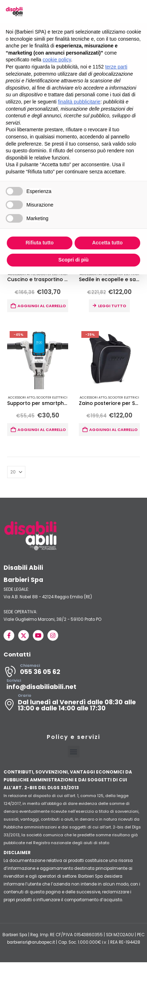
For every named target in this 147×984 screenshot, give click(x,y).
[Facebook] (9, 635)
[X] (23, 635)
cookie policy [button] (57, 59)
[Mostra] (16, 472)
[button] (74, 752)
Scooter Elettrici (51, 397)
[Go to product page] (37, 359)
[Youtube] (38, 635)
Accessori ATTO (21, 397)
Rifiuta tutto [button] (40, 242)
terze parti (116, 67)
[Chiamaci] (73, 671)
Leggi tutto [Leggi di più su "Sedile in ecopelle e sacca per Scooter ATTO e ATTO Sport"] (112, 306)
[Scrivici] (73, 686)
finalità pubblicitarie (79, 102)
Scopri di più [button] (74, 260)
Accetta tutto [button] (107, 242)
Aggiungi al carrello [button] (41, 306)
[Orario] (73, 705)
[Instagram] (52, 635)
